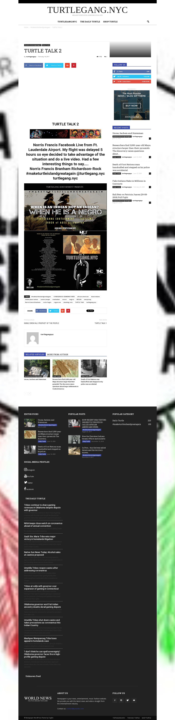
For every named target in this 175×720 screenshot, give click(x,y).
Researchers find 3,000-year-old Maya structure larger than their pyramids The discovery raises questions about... (132, 149)
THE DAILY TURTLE (115, 1)
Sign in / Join (89, 1)
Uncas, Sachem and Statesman (35, 379)
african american (83, 296)
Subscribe (145, 81)
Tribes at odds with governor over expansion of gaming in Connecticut (41, 587)
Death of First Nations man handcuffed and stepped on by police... (49, 449)
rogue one (57, 302)
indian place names (31, 299)
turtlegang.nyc (91, 302)
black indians (95, 296)
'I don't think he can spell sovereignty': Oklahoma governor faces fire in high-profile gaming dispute (42, 654)
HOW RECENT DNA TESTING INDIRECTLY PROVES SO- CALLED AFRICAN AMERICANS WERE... (94, 423)
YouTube (29, 476)
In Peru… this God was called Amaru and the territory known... (94, 450)
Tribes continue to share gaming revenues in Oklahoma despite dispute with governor (42, 507)
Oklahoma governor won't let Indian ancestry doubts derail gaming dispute (42, 605)
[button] (148, 22)
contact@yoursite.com (75, 709)
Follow (146, 76)
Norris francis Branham (33, 302)
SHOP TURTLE (127, 1)
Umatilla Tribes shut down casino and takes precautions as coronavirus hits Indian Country (42, 622)
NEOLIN (79, 299)
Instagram (29, 469)
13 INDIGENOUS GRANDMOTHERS (64, 296)
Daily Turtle (46, 45)
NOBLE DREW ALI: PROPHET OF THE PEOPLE (41, 323)
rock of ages (47, 302)
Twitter (28, 482)
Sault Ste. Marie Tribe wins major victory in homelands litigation (40, 537)
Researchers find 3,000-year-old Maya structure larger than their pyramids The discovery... (49, 435)
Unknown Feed (33, 676)
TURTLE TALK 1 (101, 323)
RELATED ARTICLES (35, 354)
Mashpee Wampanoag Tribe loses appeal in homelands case (40, 639)
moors (64, 299)
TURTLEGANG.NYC (101, 1)
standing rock (67, 302)
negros (71, 299)
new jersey (87, 299)
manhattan (56, 299)
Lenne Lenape (45, 299)
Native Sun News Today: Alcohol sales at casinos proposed (42, 553)
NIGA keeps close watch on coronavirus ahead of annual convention (43, 524)
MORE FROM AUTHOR (57, 354)
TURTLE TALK (79, 302)
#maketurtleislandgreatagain (33, 45)
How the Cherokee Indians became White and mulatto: (93, 437)
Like (148, 71)
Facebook (29, 488)
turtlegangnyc (31, 56)
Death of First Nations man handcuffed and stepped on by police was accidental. (92, 381)
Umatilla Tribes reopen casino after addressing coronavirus (41, 569)
